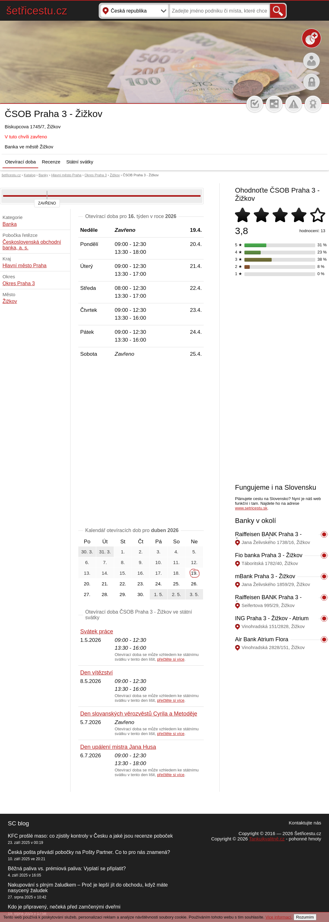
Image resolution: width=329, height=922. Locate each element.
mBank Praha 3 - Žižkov (265, 576)
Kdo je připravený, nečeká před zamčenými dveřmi (64, 906)
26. (194, 583)
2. (141, 551)
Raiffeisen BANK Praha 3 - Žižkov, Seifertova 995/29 (268, 600)
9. (141, 562)
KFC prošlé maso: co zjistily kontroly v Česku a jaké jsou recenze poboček (90, 836)
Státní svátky (79, 161)
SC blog (18, 823)
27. (87, 594)
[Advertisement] (74, 443)
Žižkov (115, 175)
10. (158, 562)
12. (194, 562)
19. (194, 573)
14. (105, 573)
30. (141, 594)
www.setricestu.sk (251, 508)
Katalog (29, 175)
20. (87, 583)
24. (158, 583)
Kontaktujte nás (305, 822)
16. (141, 573)
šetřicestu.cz (36, 10)
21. (105, 583)
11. (176, 562)
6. (87, 562)
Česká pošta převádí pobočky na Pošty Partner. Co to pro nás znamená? (89, 852)
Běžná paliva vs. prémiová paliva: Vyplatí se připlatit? (67, 868)
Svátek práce (96, 631)
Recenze (51, 161)
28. (105, 594)
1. (123, 551)
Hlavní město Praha (66, 175)
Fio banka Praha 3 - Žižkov (268, 555)
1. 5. (158, 594)
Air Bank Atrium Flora (261, 639)
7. (105, 562)
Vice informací (278, 917)
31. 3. (105, 551)
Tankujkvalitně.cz (267, 838)
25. (176, 583)
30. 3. (87, 551)
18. (176, 573)
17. (158, 573)
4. (177, 551)
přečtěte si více (170, 659)
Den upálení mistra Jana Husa (118, 747)
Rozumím (305, 917)
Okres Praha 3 (96, 175)
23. (141, 583)
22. (123, 583)
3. (159, 551)
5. (194, 551)
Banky (43, 175)
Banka (10, 224)
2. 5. (176, 594)
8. (123, 562)
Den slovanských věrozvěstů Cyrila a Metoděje (138, 714)
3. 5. (194, 594)
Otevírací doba (20, 161)
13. (87, 573)
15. (123, 573)
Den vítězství (96, 672)
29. (123, 594)
